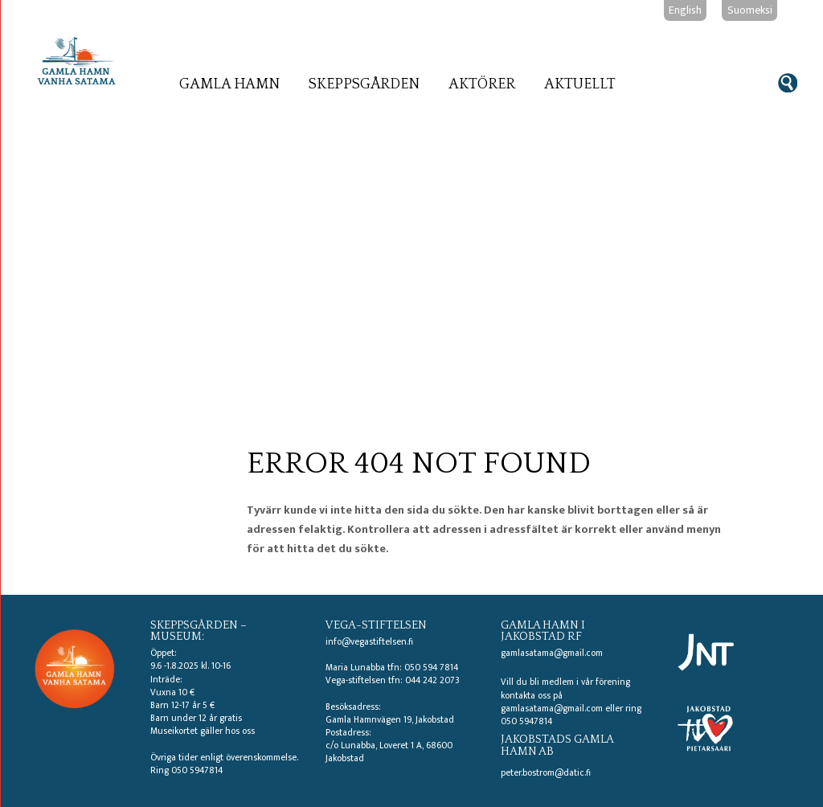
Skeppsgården (364, 84)
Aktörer (481, 84)
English (685, 10)
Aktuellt (580, 84)
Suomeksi (749, 10)
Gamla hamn (229, 84)
